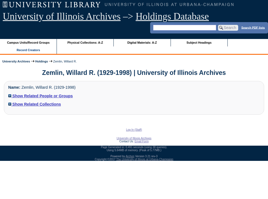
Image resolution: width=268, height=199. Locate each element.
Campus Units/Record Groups (28, 42)
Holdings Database (172, 16)
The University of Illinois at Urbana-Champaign (144, 159)
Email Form (141, 141)
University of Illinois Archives (62, 16)
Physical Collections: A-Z (85, 42)
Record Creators (28, 50)
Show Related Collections (34, 104)
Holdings (41, 61)
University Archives (16, 61)
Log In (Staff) (134, 129)
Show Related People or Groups (40, 96)
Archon (130, 156)
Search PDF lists (253, 27)
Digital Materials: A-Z (142, 42)
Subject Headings (199, 42)
